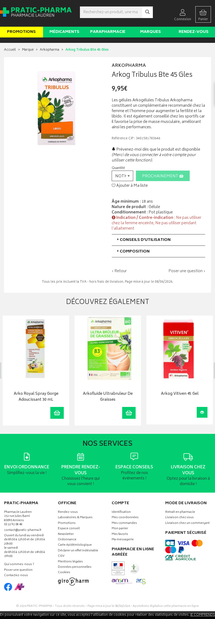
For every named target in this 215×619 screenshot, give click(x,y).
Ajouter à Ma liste (130, 186)
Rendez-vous (194, 32)
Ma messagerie (123, 540)
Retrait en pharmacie (180, 512)
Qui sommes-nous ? (19, 564)
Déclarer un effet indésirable (78, 551)
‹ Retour (119, 271)
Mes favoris (120, 534)
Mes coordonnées (125, 518)
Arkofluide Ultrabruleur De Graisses (108, 397)
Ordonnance (67, 540)
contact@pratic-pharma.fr (22, 531)
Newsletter (66, 534)
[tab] (158, 239)
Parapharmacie (107, 32)
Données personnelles (74, 567)
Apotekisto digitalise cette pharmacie (166, 606)
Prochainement (163, 176)
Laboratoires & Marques (75, 518)
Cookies (64, 572)
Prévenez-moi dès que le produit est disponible (156, 149)
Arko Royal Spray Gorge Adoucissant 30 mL (35, 397)
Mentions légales (70, 561)
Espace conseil (69, 529)
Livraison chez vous (179, 518)
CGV (61, 556)
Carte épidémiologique (75, 545)
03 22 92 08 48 (13, 525)
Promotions (21, 32)
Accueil (10, 50)
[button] (122, 176)
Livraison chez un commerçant (187, 523)
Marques (150, 32)
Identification (121, 512)
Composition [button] (133, 251)
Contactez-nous (16, 575)
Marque (28, 50)
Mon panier (120, 529)
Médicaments (64, 32)
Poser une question (18, 570)
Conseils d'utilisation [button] (143, 240)
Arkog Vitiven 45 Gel (179, 394)
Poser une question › (186, 271)
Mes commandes (124, 523)
